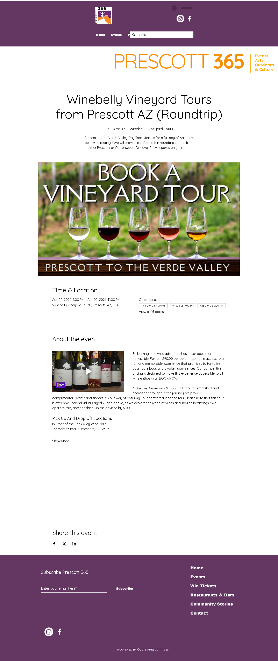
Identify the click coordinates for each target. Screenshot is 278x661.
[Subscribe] (125, 588)
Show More (60, 441)
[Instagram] (180, 18)
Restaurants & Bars (212, 595)
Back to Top (6, 643)
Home (196, 568)
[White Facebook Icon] (189, 18)
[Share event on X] (64, 543)
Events (197, 577)
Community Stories (211, 604)
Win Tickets (203, 586)
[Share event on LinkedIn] (74, 543)
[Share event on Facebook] (54, 543)
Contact (199, 613)
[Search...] (161, 35)
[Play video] (88, 371)
